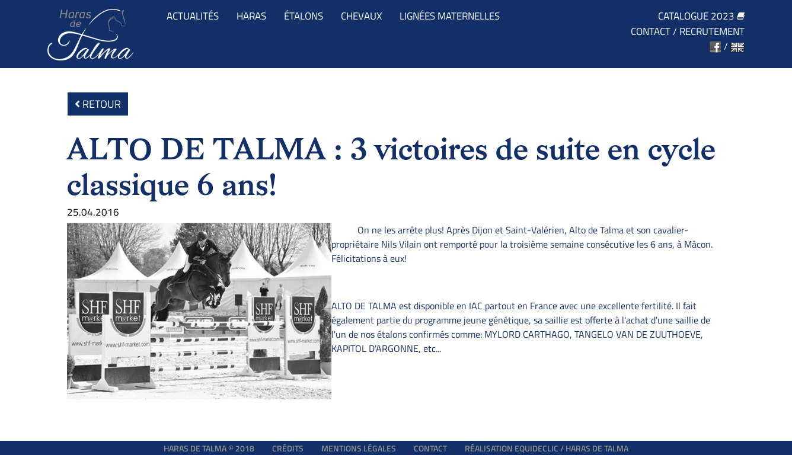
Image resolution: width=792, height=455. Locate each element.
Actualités (193, 16)
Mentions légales (358, 448)
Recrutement (712, 31)
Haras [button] (251, 16)
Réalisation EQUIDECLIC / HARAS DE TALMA (546, 448)
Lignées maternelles (450, 16)
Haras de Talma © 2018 (209, 448)
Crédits (288, 448)
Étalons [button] (303, 16)
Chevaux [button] (361, 16)
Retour (98, 104)
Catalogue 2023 (701, 16)
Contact (650, 31)
